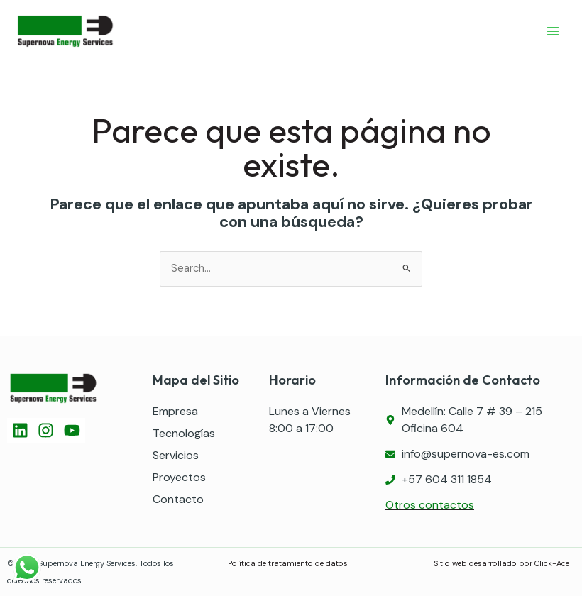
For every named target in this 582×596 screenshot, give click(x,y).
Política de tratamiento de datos (288, 563)
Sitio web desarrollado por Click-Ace (502, 563)
